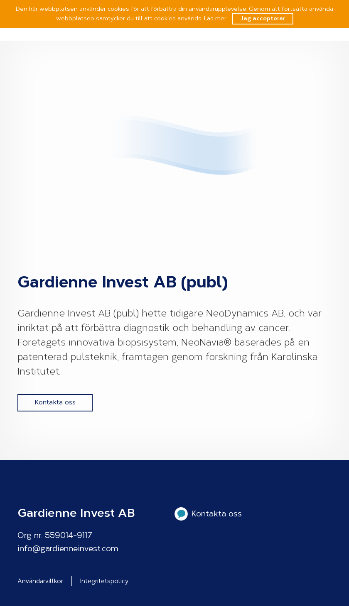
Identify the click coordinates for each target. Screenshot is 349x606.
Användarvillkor (40, 581)
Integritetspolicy (104, 581)
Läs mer (215, 18)
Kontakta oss (55, 402)
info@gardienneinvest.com (67, 548)
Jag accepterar (263, 18)
